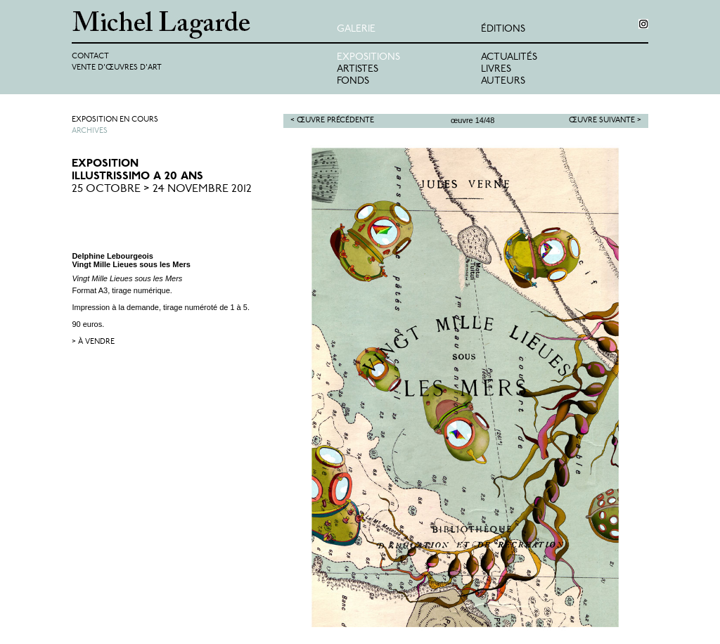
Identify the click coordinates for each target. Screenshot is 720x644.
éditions (503, 29)
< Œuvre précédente (332, 120)
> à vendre (93, 342)
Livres (496, 69)
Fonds (353, 81)
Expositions (368, 57)
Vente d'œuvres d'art (117, 68)
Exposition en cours (115, 120)
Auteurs (503, 81)
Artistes (357, 69)
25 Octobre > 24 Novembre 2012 (162, 189)
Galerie (356, 29)
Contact (90, 56)
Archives (90, 131)
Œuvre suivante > (605, 120)
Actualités (509, 57)
